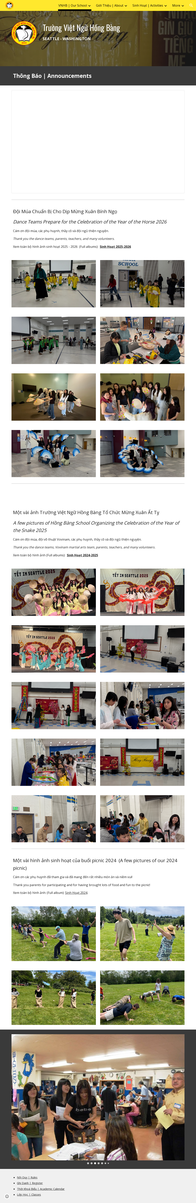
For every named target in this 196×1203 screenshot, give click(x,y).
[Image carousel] (97, 1099)
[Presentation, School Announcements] (97, 141)
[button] (191, 5)
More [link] (176, 5)
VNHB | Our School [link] (72, 5)
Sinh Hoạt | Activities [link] (147, 5)
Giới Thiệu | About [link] (109, 5)
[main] (113, 32)
